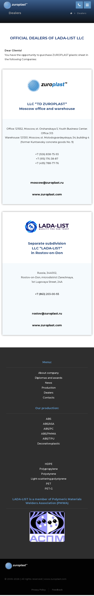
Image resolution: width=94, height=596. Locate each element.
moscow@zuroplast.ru (47, 182)
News (48, 382)
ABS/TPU (48, 438)
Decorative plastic (48, 443)
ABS (48, 418)
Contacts (48, 397)
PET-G (49, 489)
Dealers (48, 392)
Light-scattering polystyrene (48, 479)
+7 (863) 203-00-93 (47, 294)
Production (49, 387)
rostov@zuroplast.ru (47, 313)
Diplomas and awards (48, 377)
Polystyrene (48, 474)
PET (48, 484)
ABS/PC (48, 428)
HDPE (48, 464)
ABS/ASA (48, 423)
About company (48, 372)
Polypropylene (48, 469)
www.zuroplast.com (47, 194)
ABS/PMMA (48, 433)
